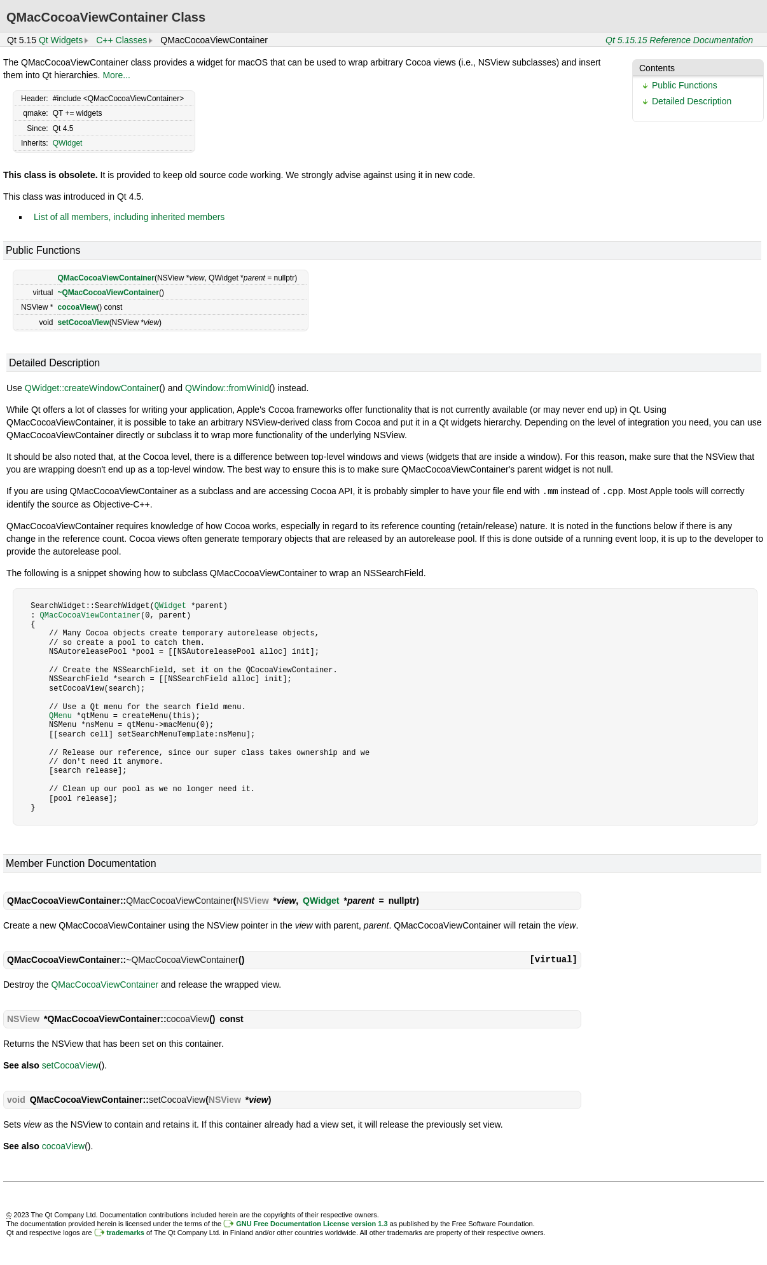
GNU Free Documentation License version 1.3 (311, 1223)
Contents (657, 68)
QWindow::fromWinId (227, 388)
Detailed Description (691, 101)
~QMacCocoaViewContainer (108, 292)
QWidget (68, 143)
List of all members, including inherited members (129, 217)
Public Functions (684, 85)
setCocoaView (83, 322)
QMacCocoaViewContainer (105, 277)
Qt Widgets (61, 40)
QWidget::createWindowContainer (92, 388)
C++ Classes (121, 40)
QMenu (60, 715)
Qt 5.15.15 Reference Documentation (679, 40)
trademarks (125, 1232)
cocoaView (77, 307)
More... (116, 75)
